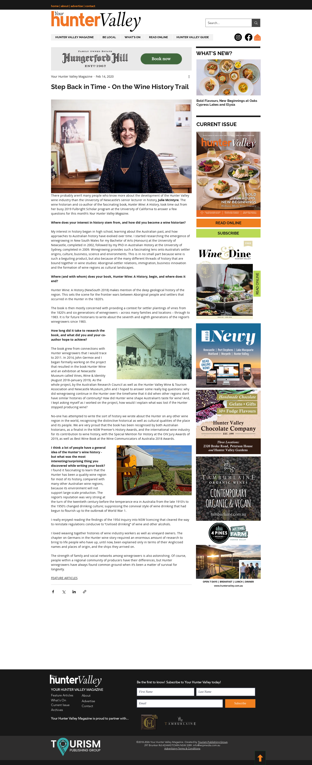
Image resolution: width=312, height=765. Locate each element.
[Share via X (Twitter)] (64, 592)
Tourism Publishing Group (213, 742)
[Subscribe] (240, 703)
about (65, 6)
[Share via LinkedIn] (74, 592)
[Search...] (225, 23)
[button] (213, 53)
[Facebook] (248, 37)
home (55, 6)
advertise (77, 6)
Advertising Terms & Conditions (182, 748)
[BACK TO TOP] (260, 758)
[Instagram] (238, 37)
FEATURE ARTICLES (64, 578)
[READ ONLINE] (228, 223)
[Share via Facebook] (53, 592)
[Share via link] (85, 592)
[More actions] (189, 76)
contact (90, 6)
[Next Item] (254, 77)
